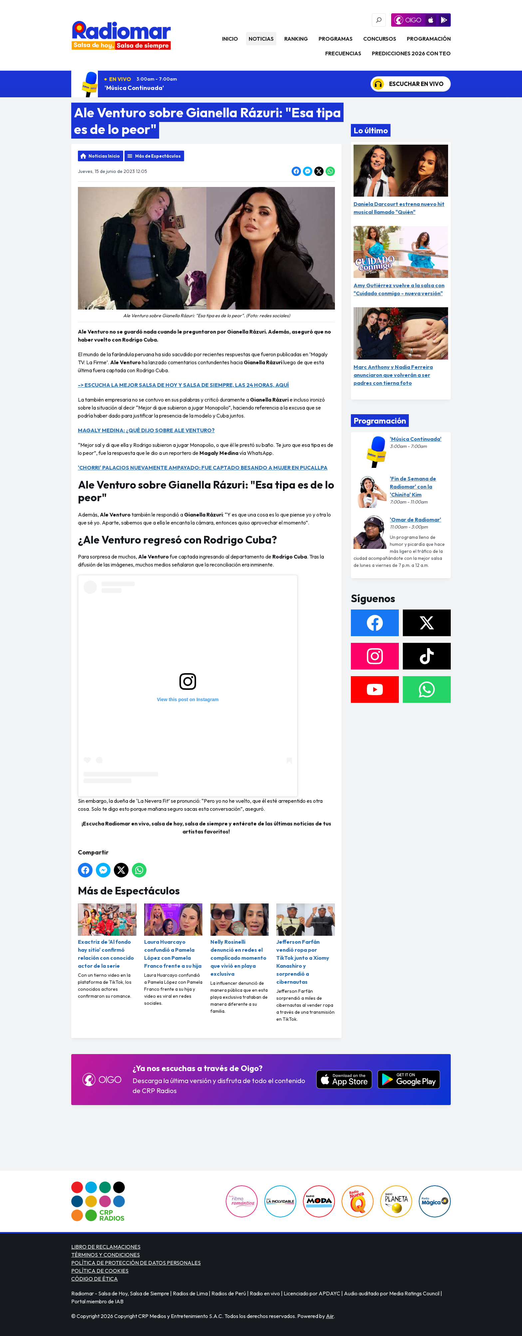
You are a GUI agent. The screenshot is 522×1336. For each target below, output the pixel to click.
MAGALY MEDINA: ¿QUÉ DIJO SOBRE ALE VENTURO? (146, 430)
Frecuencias (343, 53)
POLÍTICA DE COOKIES (100, 1270)
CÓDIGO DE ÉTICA (94, 1278)
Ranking (296, 38)
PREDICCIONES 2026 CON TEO (411, 53)
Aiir (330, 1316)
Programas (336, 38)
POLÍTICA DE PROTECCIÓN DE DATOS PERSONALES (136, 1262)
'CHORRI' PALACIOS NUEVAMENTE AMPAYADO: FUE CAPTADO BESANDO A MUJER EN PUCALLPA (203, 467)
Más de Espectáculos (158, 156)
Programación (429, 38)
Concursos (379, 38)
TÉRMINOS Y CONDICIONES (105, 1254)
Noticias (261, 38)
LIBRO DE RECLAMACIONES (105, 1246)
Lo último (371, 130)
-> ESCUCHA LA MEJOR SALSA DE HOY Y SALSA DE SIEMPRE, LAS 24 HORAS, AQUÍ (183, 385)
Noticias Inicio (104, 156)
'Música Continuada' (134, 88)
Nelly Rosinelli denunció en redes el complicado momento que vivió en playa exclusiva (239, 940)
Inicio (230, 38)
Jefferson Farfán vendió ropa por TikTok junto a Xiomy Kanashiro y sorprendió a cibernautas (305, 944)
